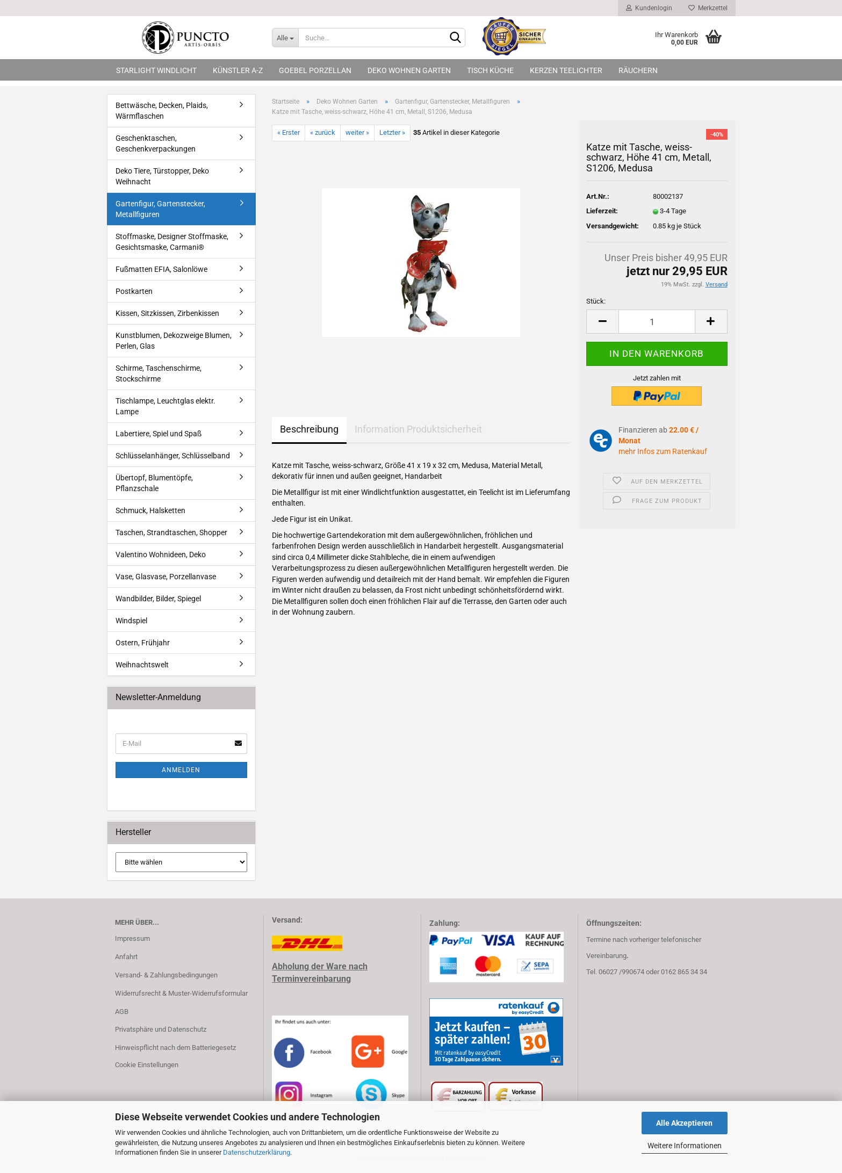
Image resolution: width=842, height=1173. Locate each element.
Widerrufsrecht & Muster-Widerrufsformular (181, 993)
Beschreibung (309, 429)
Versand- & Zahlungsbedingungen (166, 975)
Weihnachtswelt (142, 664)
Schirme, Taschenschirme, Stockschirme (158, 373)
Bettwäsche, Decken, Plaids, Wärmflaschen (162, 110)
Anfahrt (126, 957)
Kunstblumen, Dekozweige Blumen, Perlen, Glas (174, 340)
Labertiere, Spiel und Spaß (158, 433)
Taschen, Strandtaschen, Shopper (171, 532)
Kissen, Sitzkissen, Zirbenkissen (167, 313)
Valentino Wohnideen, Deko (161, 554)
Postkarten (134, 291)
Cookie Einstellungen (146, 1065)
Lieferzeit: (602, 211)
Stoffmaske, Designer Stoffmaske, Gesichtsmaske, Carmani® (172, 241)
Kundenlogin (649, 8)
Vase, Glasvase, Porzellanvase (166, 576)
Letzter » (392, 132)
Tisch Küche (490, 70)
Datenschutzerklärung (256, 1152)
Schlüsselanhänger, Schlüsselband (173, 455)
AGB (121, 1012)
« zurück (322, 132)
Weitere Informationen (684, 1145)
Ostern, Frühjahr (143, 642)
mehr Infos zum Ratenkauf (662, 451)
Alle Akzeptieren (684, 1123)
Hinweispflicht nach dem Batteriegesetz (175, 1048)
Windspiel (131, 620)
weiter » (357, 132)
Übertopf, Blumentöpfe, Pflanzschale (154, 483)
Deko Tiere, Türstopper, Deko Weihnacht (162, 176)
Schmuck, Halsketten (150, 510)
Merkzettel (708, 8)
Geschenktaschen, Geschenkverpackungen (156, 143)
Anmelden (181, 770)
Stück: (596, 301)
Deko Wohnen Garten (409, 70)
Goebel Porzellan (315, 70)
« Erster (288, 132)
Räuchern (638, 70)
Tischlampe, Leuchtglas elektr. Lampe (165, 406)
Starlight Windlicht (156, 70)
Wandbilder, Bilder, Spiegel (158, 598)
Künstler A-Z (238, 70)
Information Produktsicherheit (418, 429)
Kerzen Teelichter (566, 70)
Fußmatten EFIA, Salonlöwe (161, 269)
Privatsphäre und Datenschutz (160, 1029)
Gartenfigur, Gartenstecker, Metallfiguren (160, 209)
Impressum (132, 938)
